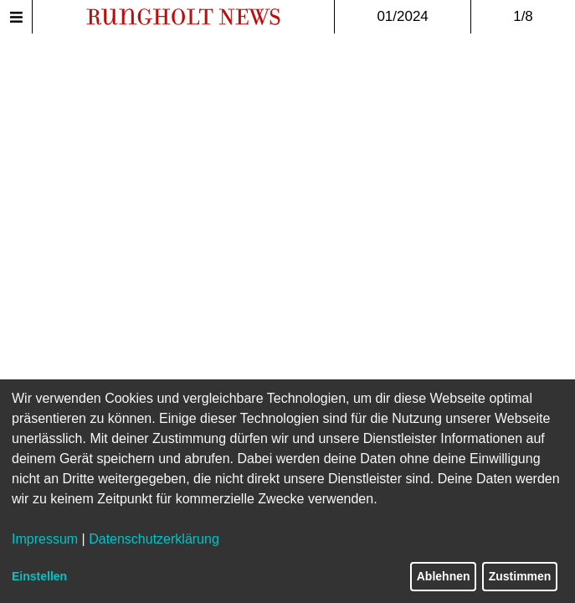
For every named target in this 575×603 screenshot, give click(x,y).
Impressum (45, 539)
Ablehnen (443, 576)
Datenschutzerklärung (154, 539)
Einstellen (39, 576)
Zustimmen (520, 576)
